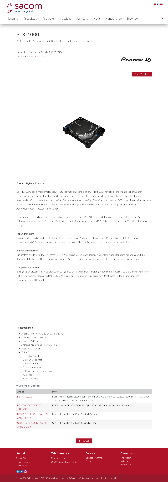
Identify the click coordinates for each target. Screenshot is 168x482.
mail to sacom (61, 478)
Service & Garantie (94, 457)
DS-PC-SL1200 (24, 396)
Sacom (13, 18)
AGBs (81, 478)
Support (89, 461)
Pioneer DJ (39, 55)
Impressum (90, 478)
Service (84, 18)
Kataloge (67, 18)
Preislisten (50, 18)
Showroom (136, 18)
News (99, 18)
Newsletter (126, 464)
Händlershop (116, 18)
